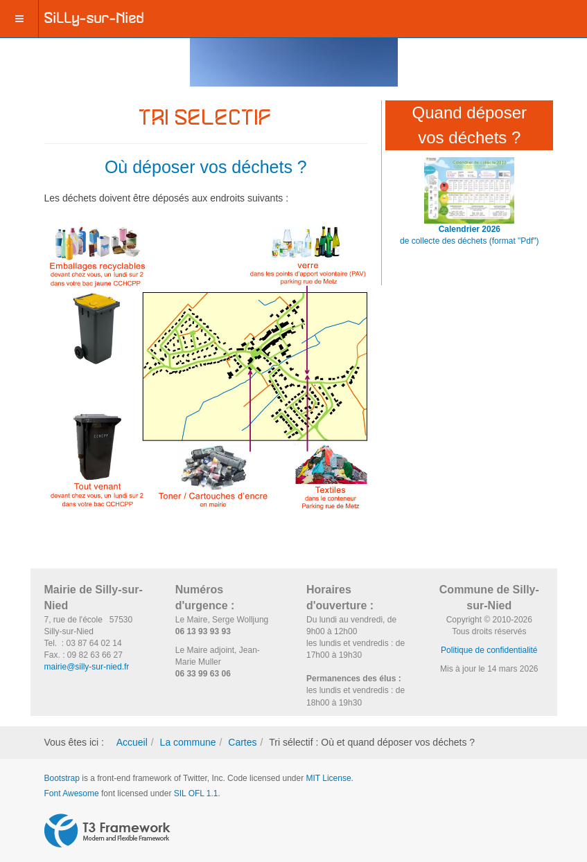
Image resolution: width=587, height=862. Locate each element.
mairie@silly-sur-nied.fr (87, 667)
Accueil (132, 742)
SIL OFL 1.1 (196, 793)
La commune (188, 742)
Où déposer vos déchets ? (206, 167)
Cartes (242, 742)
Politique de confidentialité (489, 650)
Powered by (107, 831)
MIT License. (329, 778)
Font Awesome (71, 793)
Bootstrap (62, 778)
